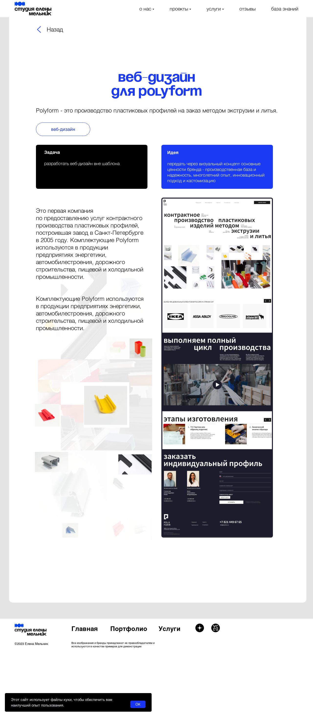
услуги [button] (214, 8)
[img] (39, 29)
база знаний (284, 8)
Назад (55, 29)
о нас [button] (145, 8)
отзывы (247, 8)
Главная (84, 628)
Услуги (169, 628)
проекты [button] (179, 8)
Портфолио (128, 628)
